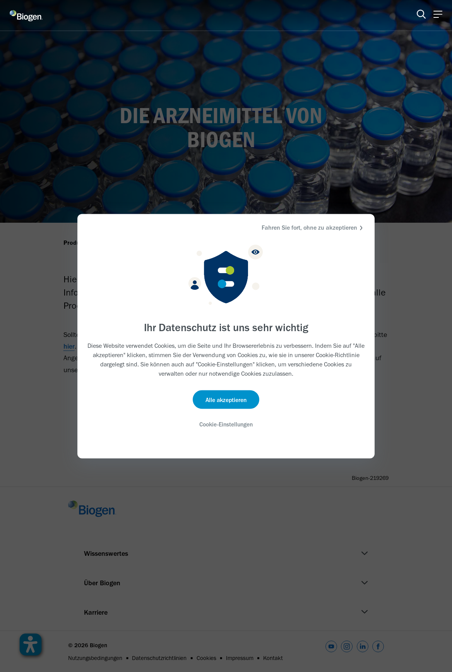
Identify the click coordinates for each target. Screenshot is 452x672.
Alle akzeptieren (226, 400)
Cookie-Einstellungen (226, 424)
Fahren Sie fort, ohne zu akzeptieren (313, 227)
